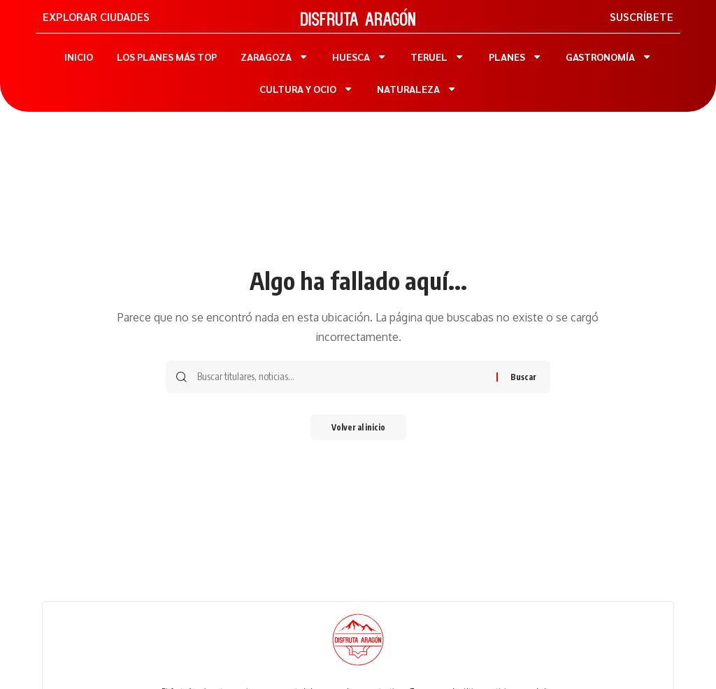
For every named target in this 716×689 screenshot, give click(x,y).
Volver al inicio (358, 428)
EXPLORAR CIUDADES (96, 16)
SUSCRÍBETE (641, 16)
